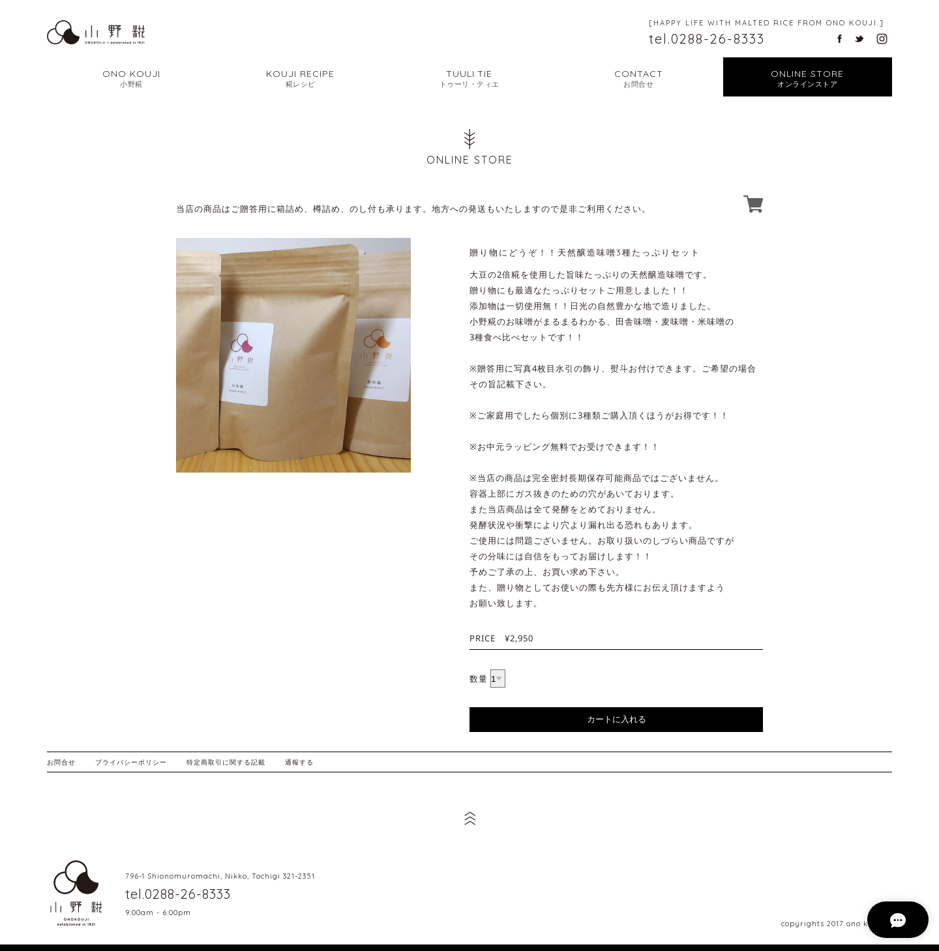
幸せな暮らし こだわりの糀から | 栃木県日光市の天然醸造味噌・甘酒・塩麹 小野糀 (96, 32)
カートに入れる (616, 719)
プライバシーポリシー (131, 762)
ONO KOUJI (131, 78)
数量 (479, 678)
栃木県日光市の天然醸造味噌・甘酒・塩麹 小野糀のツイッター (859, 39)
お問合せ (61, 762)
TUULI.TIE (469, 78)
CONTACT (638, 78)
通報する (299, 762)
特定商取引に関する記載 (225, 762)
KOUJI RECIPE (300, 78)
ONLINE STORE (807, 78)
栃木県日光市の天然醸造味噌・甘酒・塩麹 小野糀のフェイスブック (839, 39)
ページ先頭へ (469, 818)
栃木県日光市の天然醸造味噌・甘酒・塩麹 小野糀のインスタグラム (882, 39)
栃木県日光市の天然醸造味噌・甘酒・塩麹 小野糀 (76, 893)
